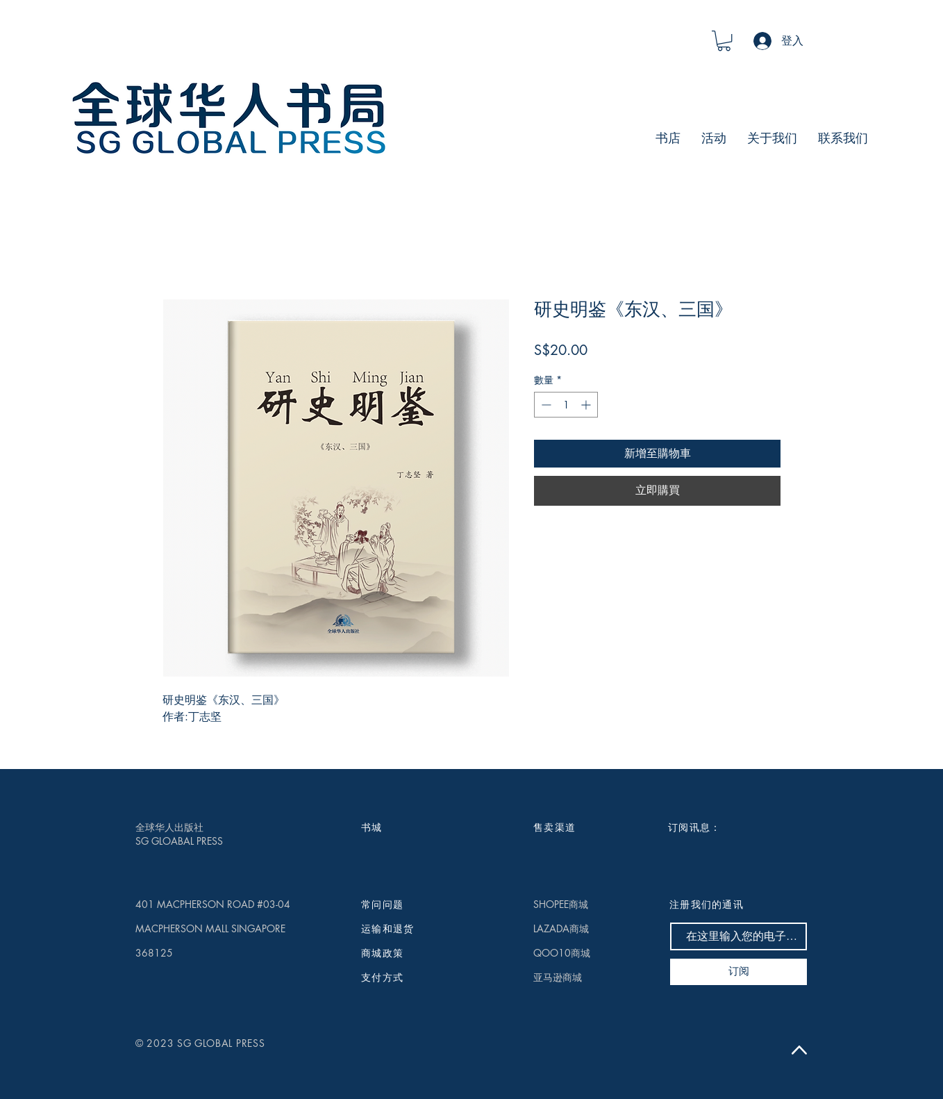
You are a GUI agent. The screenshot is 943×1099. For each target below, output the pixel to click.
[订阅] (738, 972)
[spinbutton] (565, 404)
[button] (724, 41)
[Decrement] (544, 404)
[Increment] (587, 404)
